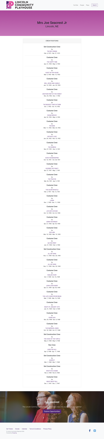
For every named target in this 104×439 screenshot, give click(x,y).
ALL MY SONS (52, 253)
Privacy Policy (47, 429)
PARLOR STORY (52, 275)
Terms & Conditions (35, 429)
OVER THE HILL (52, 349)
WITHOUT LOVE (52, 136)
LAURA (52, 200)
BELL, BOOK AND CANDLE (52, 83)
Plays (87, 5)
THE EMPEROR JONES (52, 328)
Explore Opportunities (52, 411)
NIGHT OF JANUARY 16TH (52, 307)
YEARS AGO (52, 317)
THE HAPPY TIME (52, 62)
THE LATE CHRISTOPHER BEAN (52, 296)
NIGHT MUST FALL (52, 381)
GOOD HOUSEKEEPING (52, 158)
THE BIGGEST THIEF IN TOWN (52, 104)
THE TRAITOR (52, 179)
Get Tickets (9, 429)
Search (95, 5)
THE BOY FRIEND (52, 51)
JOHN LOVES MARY (52, 285)
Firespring (14, 433)
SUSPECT (52, 360)
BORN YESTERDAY (52, 222)
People (82, 5)
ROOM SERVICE (52, 115)
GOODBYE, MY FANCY (52, 168)
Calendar (24, 429)
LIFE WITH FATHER (52, 211)
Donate (17, 429)
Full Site (75, 5)
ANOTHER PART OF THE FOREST (52, 94)
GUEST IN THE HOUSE (52, 72)
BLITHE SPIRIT (52, 243)
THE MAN (52, 126)
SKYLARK (52, 232)
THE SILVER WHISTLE (52, 190)
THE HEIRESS (52, 147)
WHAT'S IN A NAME (52, 371)
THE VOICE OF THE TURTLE (52, 339)
